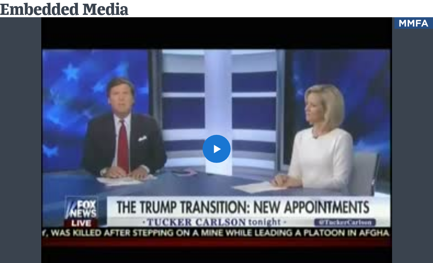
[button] (216, 148)
